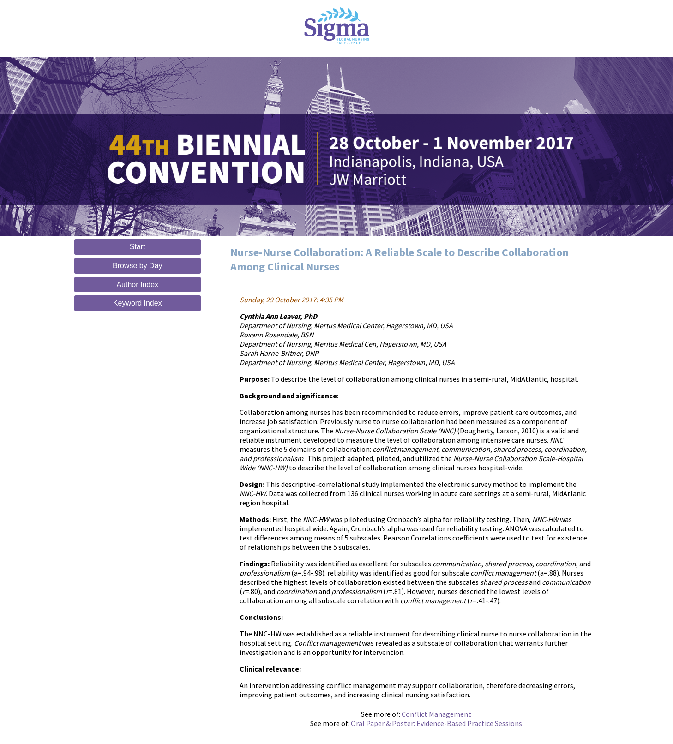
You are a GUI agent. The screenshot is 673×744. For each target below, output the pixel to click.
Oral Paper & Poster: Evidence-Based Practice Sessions (436, 723)
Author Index (137, 284)
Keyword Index (137, 303)
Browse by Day (137, 266)
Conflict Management (436, 714)
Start (137, 247)
